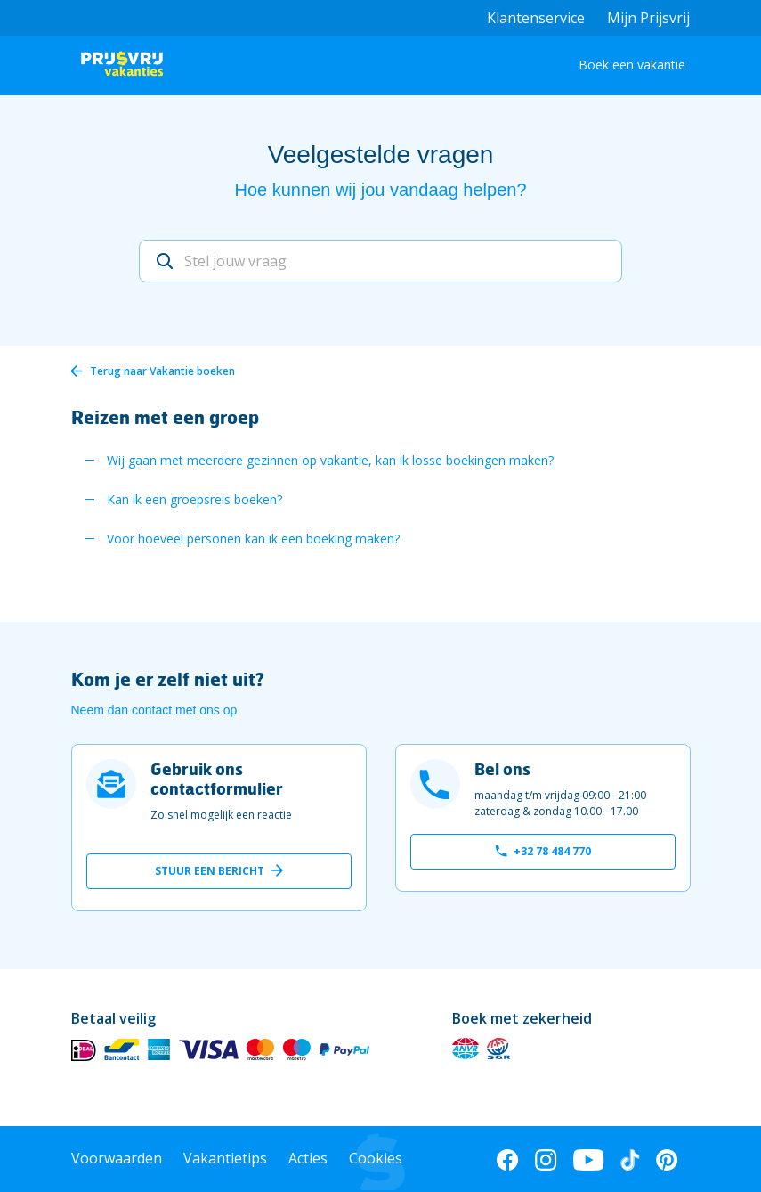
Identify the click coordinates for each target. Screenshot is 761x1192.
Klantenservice (536, 18)
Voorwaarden (116, 1158)
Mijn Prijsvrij (648, 18)
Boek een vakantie (632, 64)
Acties (308, 1158)
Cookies (375, 1158)
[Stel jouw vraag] (380, 261)
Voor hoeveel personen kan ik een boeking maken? (253, 538)
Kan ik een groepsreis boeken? (194, 499)
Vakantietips (225, 1158)
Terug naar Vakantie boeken (162, 371)
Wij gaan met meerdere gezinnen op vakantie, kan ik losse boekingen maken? (330, 460)
